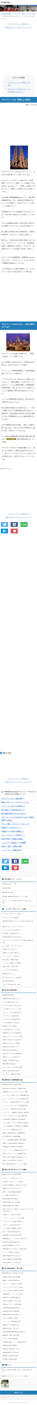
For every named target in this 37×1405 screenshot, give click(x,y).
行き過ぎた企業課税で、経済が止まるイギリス (14, 1185)
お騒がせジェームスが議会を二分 (11, 1057)
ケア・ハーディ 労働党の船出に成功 (12, 1129)
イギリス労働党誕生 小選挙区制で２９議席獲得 (15, 1126)
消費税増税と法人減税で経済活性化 (11, 1235)
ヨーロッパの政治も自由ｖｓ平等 (11, 984)
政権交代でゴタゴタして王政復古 (11, 1043)
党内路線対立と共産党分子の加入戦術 (12, 1146)
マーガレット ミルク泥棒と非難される (12, 1221)
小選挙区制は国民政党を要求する (11, 1307)
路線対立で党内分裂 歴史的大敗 (10, 1280)
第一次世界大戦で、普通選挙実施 (11, 1136)
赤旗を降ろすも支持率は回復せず (11, 1297)
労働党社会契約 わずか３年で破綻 (11, 1202)
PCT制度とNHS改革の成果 (9, 1359)
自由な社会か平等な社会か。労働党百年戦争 (14, 1088)
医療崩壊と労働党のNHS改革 (10, 1355)
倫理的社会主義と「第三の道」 (10, 1328)
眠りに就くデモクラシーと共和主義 (11, 977)
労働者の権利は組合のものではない (11, 1255)
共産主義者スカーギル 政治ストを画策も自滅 (14, 1249)
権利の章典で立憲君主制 (8, 1064)
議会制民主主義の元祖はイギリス (11, 998)
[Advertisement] (18, 52)
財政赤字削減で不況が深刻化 (10, 1198)
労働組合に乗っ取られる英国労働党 (11, 1174)
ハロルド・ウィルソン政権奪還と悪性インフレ (14, 1150)
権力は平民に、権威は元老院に (12, 839)
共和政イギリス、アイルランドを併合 (12, 1036)
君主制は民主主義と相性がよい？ (11, 1050)
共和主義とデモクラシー (8, 973)
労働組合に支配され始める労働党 (11, 1277)
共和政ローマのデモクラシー (11, 828)
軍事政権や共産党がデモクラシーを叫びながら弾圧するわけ (17, 922)
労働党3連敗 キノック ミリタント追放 (12, 1294)
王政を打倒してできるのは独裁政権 (11, 1053)
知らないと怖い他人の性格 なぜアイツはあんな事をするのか (17, 1371)
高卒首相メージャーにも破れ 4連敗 (11, 1304)
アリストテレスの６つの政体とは (13, 806)
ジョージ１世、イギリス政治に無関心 (12, 1067)
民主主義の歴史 (5, 2)
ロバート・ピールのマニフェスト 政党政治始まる (15, 1098)
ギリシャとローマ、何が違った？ (13, 835)
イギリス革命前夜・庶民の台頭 (10, 1022)
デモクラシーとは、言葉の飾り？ (13, 798)
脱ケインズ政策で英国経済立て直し (11, 1231)
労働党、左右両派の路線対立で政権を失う (13, 1143)
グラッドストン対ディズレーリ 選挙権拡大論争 (15, 1105)
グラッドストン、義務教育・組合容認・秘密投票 (15, 1112)
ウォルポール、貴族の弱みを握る (11, 1074)
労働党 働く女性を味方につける (10, 1349)
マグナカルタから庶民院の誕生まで (11, 1019)
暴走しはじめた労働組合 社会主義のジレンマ (14, 1157)
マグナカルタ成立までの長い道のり (11, 1005)
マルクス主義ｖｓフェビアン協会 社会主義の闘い (15, 1122)
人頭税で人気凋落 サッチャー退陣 (11, 1301)
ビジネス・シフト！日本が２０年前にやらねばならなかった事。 (17, 902)
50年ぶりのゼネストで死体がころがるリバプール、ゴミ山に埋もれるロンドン (17, 1210)
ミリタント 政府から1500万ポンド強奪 (12, 1290)
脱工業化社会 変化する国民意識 (10, 1311)
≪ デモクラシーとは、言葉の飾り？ (18, 24)
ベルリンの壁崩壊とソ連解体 (10, 1318)
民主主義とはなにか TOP (9, 884)
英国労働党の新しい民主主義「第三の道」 (13, 1273)
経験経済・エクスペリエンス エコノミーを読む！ (15, 1376)
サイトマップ (5, 1397)
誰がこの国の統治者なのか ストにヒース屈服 (14, 1164)
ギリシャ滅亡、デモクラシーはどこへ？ (15, 824)
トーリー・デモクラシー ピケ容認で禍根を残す (15, 1116)
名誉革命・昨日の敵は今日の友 (10, 1060)
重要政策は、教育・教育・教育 (10, 1335)
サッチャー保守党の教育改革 (10, 1338)
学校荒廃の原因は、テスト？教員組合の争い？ (14, 1342)
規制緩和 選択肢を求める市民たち (11, 1314)
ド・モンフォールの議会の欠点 (10, 1016)
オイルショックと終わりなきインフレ (12, 1178)
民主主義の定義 (6, 888)
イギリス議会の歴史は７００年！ (11, 1002)
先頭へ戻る (20, 1392)
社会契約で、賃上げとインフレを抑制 (12, 1181)
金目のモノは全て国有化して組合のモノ (13, 1160)
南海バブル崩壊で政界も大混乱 (10, 1070)
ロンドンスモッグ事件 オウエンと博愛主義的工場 (15, 1095)
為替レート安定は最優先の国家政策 (11, 1192)
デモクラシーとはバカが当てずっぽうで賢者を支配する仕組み (17, 819)
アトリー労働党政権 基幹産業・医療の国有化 (14, 1140)
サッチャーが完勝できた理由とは (11, 1252)
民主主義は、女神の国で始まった (13, 810)
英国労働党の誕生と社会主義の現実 (11, 1084)
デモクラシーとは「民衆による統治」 (19, 84)
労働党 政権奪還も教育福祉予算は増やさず (13, 1331)
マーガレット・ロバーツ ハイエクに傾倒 (13, 1218)
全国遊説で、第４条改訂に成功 (10, 1325)
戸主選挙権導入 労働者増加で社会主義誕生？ (14, 1119)
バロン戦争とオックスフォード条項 (11, 1009)
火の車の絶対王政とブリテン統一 (11, 1029)
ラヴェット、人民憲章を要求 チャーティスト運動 (15, 1102)
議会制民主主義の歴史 (8, 995)
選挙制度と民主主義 (7, 892)
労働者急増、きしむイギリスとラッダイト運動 (14, 1092)
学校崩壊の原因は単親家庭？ (10, 1345)
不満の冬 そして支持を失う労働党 (11, 1214)
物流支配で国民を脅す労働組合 (10, 1205)
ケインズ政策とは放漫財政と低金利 (11, 1228)
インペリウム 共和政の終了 (11, 850)
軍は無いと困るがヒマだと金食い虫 (11, 1039)
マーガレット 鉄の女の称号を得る (11, 1225)
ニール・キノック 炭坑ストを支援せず (12, 1283)
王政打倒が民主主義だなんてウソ (11, 1046)
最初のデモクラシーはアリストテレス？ (15, 802)
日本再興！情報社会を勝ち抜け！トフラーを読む (15, 896)
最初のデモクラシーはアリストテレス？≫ (18, 27)
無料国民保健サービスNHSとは (10, 1352)
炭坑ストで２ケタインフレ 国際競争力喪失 (14, 1153)
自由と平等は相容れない (8, 981)
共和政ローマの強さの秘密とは (12, 831)
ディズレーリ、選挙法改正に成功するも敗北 (14, 1109)
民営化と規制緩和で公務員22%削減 (11, 1259)
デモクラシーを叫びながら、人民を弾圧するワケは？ (19, 90)
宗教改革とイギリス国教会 (9, 1026)
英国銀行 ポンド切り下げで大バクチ (12, 1188)
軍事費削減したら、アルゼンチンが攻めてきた (14, 1238)
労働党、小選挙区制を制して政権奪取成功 (13, 1133)
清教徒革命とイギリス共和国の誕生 (11, 1033)
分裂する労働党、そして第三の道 (11, 1262)
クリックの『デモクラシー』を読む (11, 913)
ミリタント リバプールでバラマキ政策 (12, 1287)
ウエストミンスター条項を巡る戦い (11, 1012)
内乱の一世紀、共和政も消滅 (11, 846)
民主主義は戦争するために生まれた (13, 813)
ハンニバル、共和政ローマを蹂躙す (13, 843)
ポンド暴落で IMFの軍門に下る (10, 1195)
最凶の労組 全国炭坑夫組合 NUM (11, 1242)
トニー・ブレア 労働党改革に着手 (11, 1321)
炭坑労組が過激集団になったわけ (11, 1245)
